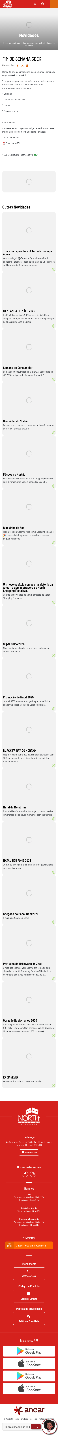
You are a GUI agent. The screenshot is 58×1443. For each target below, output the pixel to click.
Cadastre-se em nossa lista (29, 1245)
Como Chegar (29, 1152)
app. (36, 154)
